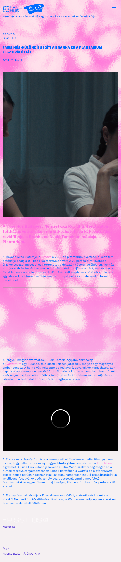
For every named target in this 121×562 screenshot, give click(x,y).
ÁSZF (6, 548)
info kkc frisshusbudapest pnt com (25, 530)
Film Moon (104, 463)
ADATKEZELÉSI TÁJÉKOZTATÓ (21, 553)
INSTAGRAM (24, 537)
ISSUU (50, 537)
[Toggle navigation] (114, 9)
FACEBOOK (9, 537)
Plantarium (13, 364)
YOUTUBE (38, 537)
